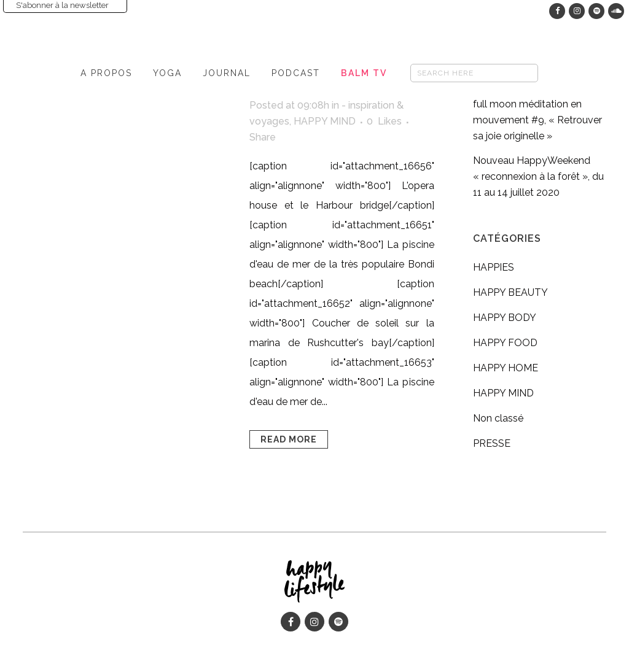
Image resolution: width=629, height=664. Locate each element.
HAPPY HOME (505, 368)
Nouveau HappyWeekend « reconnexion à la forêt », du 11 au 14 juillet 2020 (538, 176)
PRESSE (491, 443)
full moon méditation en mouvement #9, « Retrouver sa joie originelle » (537, 120)
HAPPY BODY (504, 317)
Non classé (498, 418)
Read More (288, 439)
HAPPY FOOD (505, 343)
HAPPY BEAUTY (510, 292)
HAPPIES (493, 267)
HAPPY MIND (325, 121)
